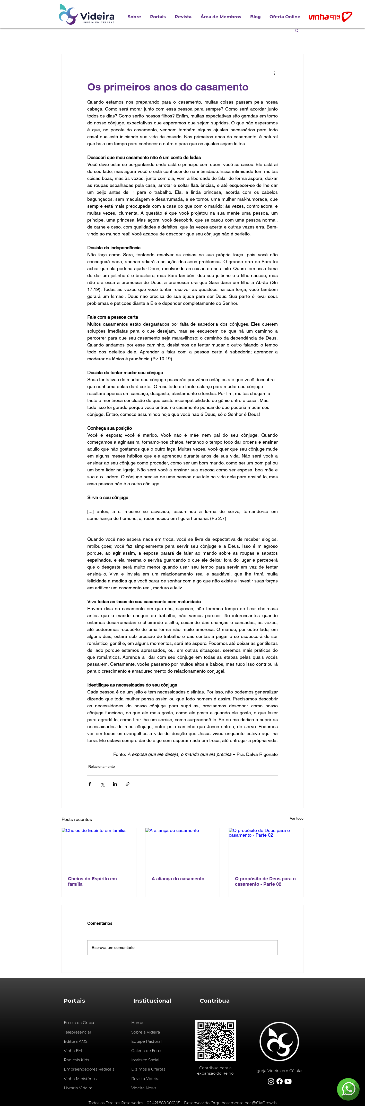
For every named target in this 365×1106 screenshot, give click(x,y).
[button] (158, 16)
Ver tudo (296, 818)
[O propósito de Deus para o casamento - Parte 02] (266, 849)
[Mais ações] (275, 73)
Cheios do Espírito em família (92, 881)
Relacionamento (101, 766)
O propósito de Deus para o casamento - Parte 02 (265, 881)
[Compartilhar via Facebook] (89, 784)
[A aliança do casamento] (182, 849)
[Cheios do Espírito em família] (99, 849)
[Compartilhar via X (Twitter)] (102, 784)
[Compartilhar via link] (127, 784)
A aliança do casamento (178, 878)
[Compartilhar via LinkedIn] (114, 784)
